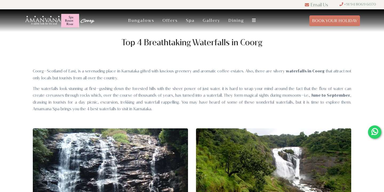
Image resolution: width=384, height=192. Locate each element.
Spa (190, 20)
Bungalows (141, 20)
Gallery (211, 20)
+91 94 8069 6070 (357, 4)
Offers (170, 20)
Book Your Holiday (334, 20)
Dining (236, 20)
